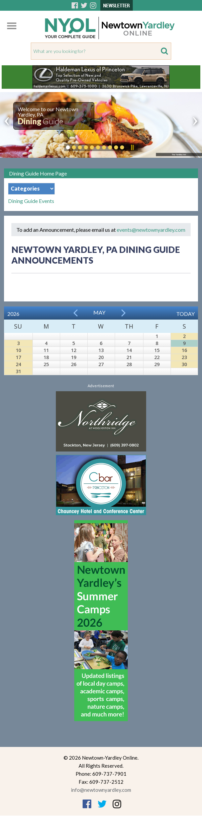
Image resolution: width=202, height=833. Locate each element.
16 (184, 350)
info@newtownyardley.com (101, 790)
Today (185, 313)
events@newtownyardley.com (151, 229)
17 (18, 357)
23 (184, 357)
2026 (13, 313)
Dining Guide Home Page (38, 173)
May (99, 312)
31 (18, 371)
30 (184, 364)
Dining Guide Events (31, 201)
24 (18, 364)
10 (18, 350)
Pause (132, 147)
